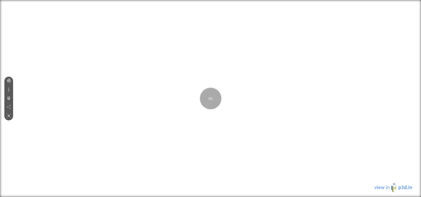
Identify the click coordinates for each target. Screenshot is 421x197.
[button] (8, 81)
